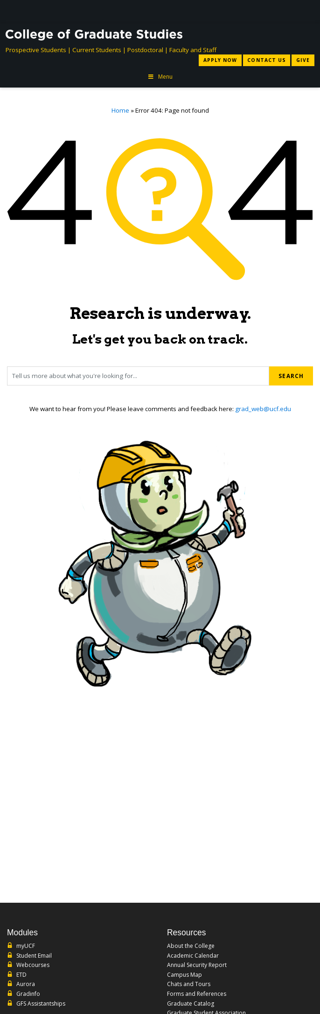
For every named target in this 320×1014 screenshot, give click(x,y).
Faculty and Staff (192, 50)
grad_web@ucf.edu (263, 409)
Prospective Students (36, 50)
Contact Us (266, 60)
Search (291, 375)
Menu (160, 77)
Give (303, 60)
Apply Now (220, 60)
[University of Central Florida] (76, 11)
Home (120, 110)
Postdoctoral (145, 50)
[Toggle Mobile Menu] (305, 10)
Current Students (96, 50)
